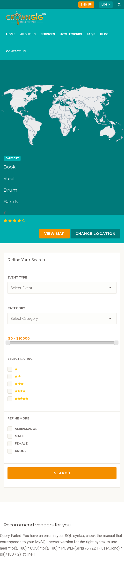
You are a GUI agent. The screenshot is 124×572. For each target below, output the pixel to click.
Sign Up (86, 4)
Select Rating (20, 359)
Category (12, 158)
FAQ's (91, 34)
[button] (119, 4)
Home (10, 34)
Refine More (18, 418)
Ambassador (26, 429)
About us (28, 34)
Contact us (16, 51)
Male (19, 436)
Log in (106, 4)
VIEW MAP (54, 233)
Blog (104, 34)
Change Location (95, 233)
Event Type (17, 277)
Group (21, 451)
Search (62, 473)
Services (47, 34)
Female (21, 443)
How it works (71, 34)
